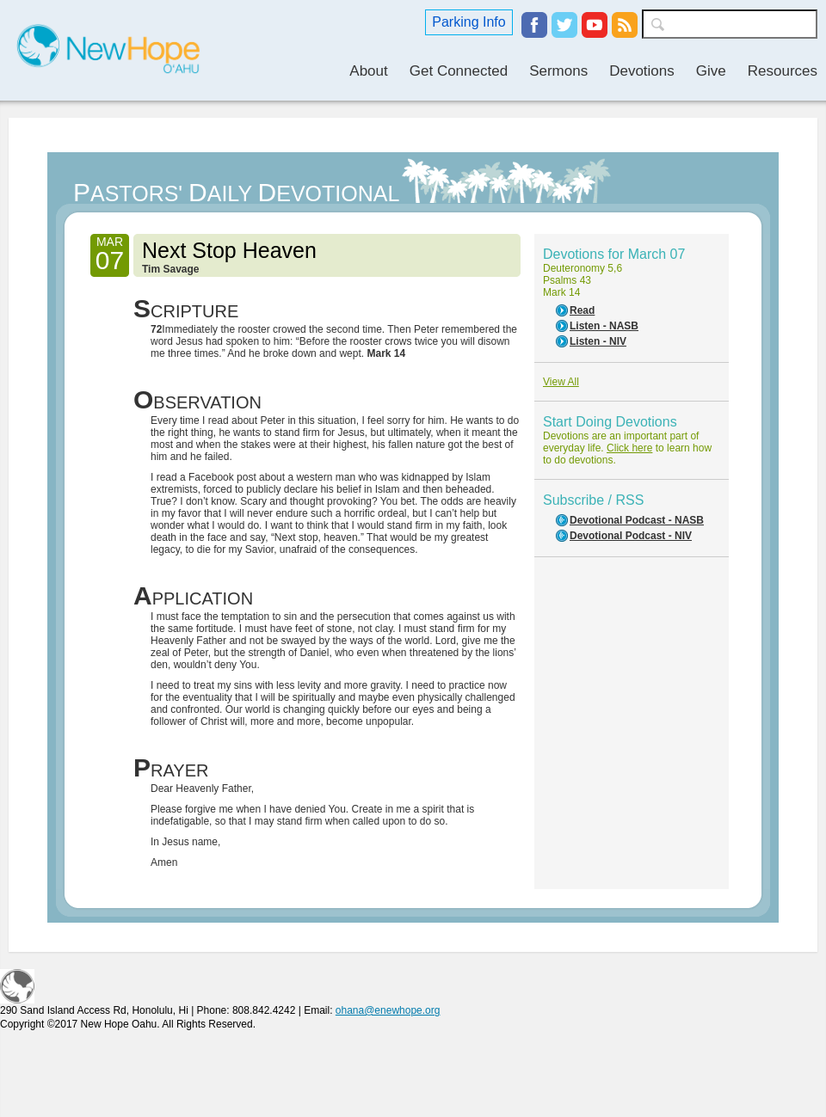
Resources (782, 71)
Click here (629, 448)
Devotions (642, 71)
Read (582, 310)
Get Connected (459, 71)
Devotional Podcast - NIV (631, 536)
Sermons (558, 71)
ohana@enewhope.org (388, 1010)
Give (711, 71)
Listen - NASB (604, 326)
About (368, 71)
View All (561, 382)
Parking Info (468, 22)
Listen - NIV (598, 341)
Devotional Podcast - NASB (637, 520)
